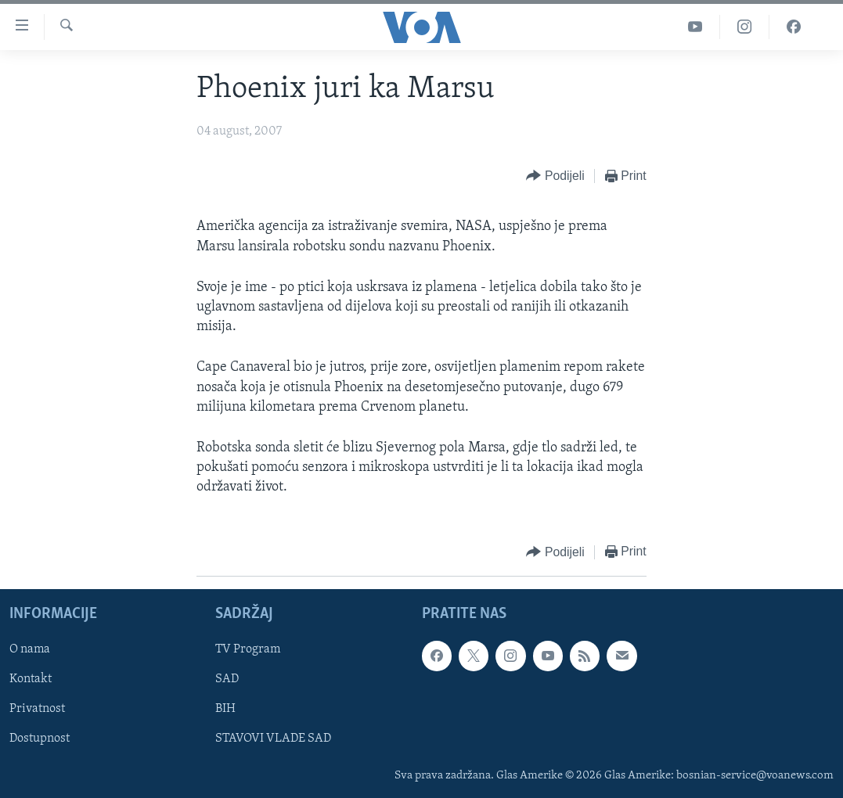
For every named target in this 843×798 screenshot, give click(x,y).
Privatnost (37, 709)
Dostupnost (39, 738)
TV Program (247, 649)
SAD (227, 679)
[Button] (555, 176)
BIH (225, 709)
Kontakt (30, 679)
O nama (29, 649)
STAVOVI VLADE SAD (273, 738)
